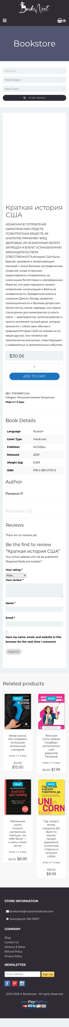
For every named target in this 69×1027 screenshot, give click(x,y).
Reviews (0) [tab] (19, 511)
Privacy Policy (13, 956)
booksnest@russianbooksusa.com (32, 911)
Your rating (14, 570)
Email (10, 617)
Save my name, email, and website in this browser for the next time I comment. (33, 639)
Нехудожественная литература (35, 397)
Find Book (34, 97)
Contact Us (12, 942)
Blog (8, 937)
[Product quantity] (34, 367)
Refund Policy (13, 951)
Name (11, 603)
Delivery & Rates (15, 947)
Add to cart (34, 376)
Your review (14, 580)
